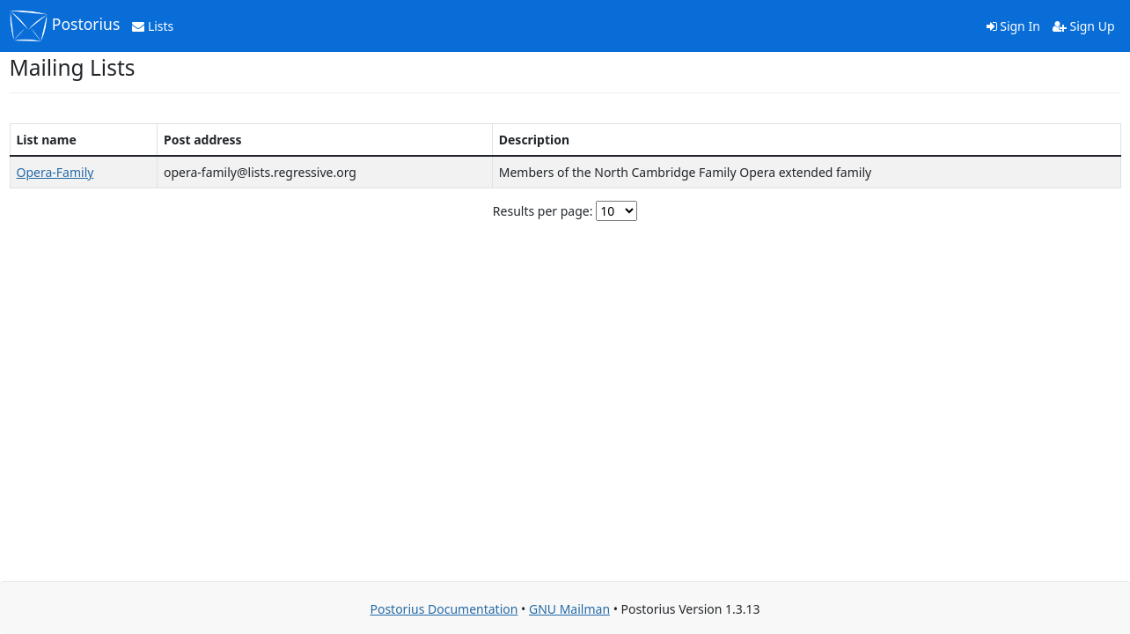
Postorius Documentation (443, 609)
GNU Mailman (569, 609)
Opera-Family (55, 172)
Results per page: (543, 211)
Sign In (1013, 26)
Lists (152, 26)
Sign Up (1084, 26)
